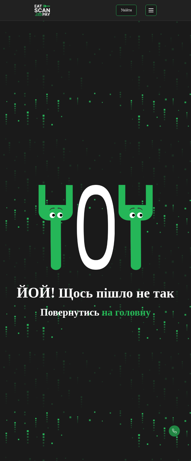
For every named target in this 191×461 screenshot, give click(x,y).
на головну (126, 312)
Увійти (126, 10)
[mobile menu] (151, 10)
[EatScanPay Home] (42, 10)
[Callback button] (174, 431)
